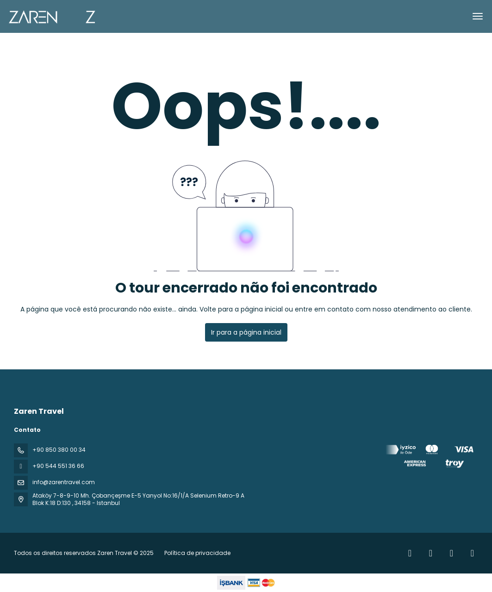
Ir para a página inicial (246, 332)
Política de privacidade (197, 553)
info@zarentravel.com (63, 482)
